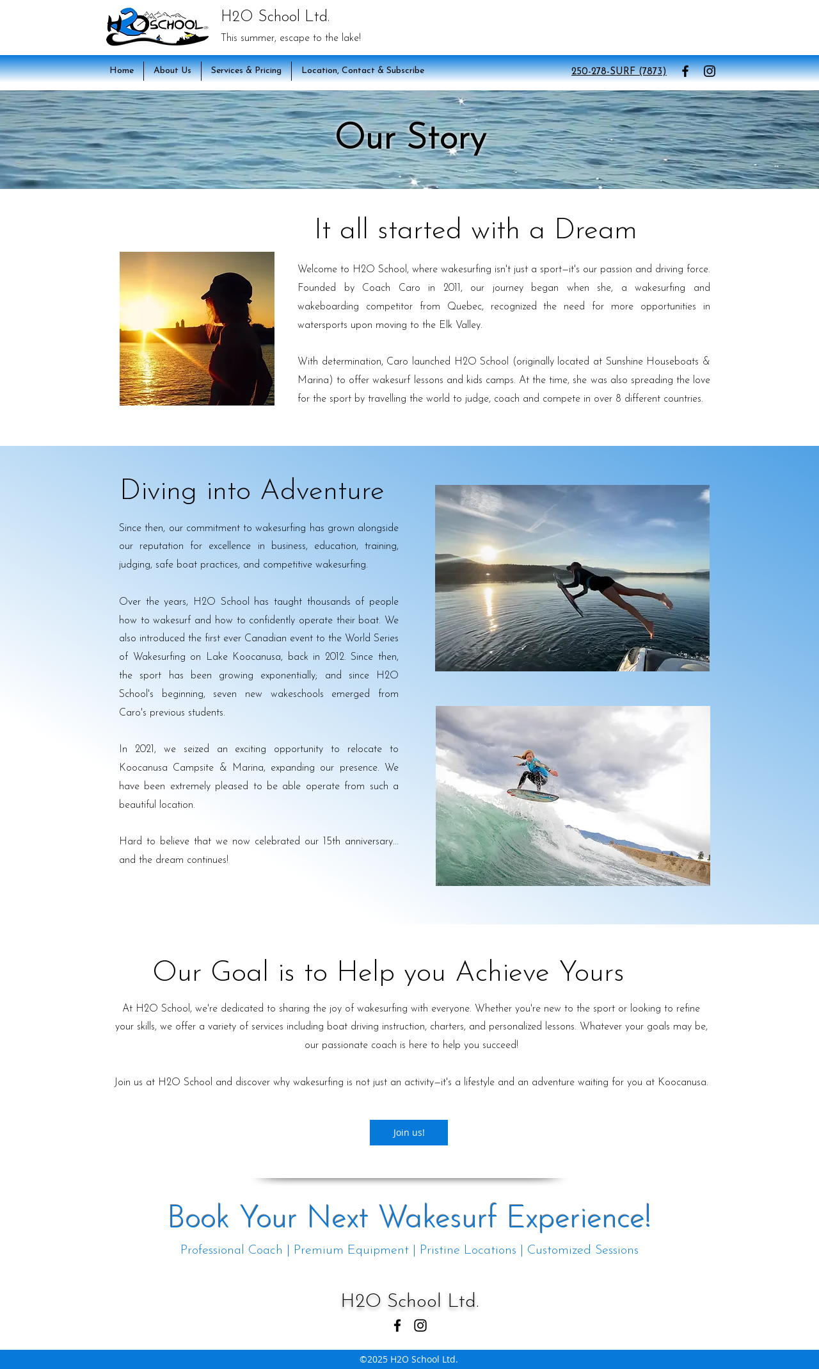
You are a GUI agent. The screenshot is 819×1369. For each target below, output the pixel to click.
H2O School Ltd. (275, 17)
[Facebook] (685, 71)
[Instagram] (709, 71)
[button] (172, 71)
